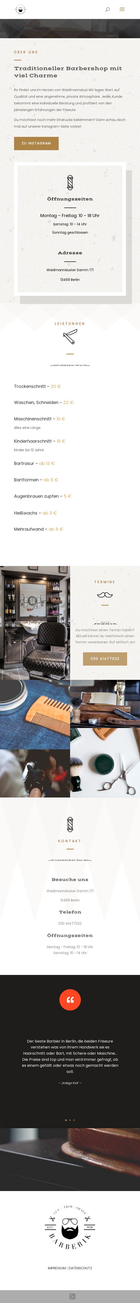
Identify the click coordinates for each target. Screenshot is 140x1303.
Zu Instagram (36, 143)
